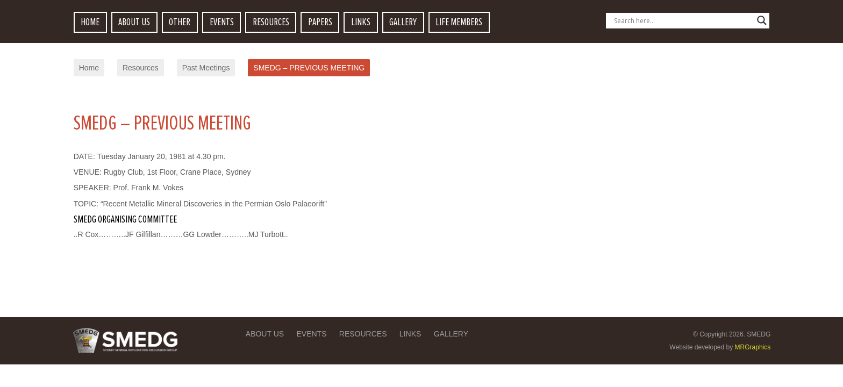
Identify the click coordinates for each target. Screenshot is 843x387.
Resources (141, 67)
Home (89, 67)
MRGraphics (753, 347)
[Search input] (683, 20)
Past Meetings (206, 67)
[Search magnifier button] (761, 20)
